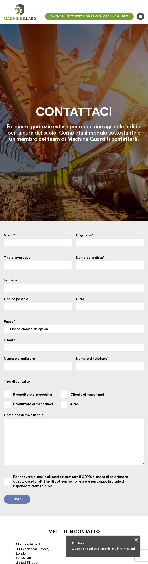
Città (80, 299)
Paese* (9, 321)
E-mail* (9, 340)
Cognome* (85, 235)
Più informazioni (123, 548)
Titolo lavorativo (17, 257)
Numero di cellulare (19, 358)
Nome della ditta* (90, 257)
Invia (17, 499)
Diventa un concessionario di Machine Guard (89, 16)
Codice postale (16, 299)
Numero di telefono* (92, 358)
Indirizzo (10, 280)
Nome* (9, 235)
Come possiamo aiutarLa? (24, 415)
